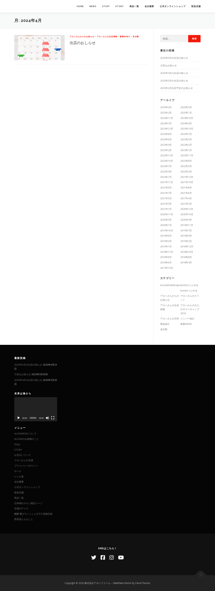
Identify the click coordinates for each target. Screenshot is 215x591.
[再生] (18, 418)
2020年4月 (186, 219)
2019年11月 (186, 225)
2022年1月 (166, 176)
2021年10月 (186, 182)
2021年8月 (186, 187)
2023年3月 (186, 144)
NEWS (92, 6)
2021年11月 (166, 182)
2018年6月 (166, 262)
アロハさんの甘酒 (23, 460)
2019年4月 (186, 235)
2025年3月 (186, 107)
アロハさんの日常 (169, 318)
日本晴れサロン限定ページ (28, 503)
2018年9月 (166, 257)
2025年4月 (166, 107)
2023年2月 (166, 150)
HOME (80, 6)
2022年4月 (166, 171)
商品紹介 (165, 323)
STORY (119, 6)
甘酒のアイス (21, 508)
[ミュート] (47, 418)
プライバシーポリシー (26, 465)
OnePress (118, 583)
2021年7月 (166, 192)
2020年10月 (186, 214)
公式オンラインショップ (173, 6)
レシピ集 (19, 476)
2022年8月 (186, 160)
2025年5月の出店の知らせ (174, 57)
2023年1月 (186, 150)
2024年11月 (166, 118)
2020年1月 (166, 225)
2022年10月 (166, 160)
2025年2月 (166, 112)
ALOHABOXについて (25, 433)
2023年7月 (186, 134)
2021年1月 (166, 208)
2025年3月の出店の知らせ (174, 80)
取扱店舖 (196, 6)
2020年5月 (166, 219)
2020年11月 (166, 214)
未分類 (136, 36)
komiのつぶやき (189, 290)
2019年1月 (166, 246)
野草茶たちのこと (23, 519)
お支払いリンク (22, 454)
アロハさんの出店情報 (107, 36)
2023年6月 (166, 139)
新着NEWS (125, 36)
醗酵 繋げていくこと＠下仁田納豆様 (33, 513)
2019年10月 (166, 230)
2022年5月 (186, 166)
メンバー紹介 (187, 318)
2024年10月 (186, 118)
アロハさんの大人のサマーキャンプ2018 (189, 309)
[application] (35, 409)
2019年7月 (186, 230)
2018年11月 (166, 251)
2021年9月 (166, 187)
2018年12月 (186, 246)
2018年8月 (186, 257)
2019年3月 (166, 241)
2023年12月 (166, 128)
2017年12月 (166, 267)
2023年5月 (186, 139)
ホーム (17, 471)
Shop (17, 444)
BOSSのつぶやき (189, 285)
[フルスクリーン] (52, 418)
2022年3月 (186, 171)
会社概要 (149, 6)
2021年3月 (166, 203)
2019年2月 (186, 241)
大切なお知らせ (168, 65)
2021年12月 (186, 176)
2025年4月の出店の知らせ (174, 73)
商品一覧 (134, 6)
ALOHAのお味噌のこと (26, 438)
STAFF (106, 6)
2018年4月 (186, 262)
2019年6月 (166, 235)
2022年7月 (166, 166)
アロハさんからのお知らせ (82, 36)
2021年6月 (186, 192)
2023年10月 (186, 128)
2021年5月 (166, 198)
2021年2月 (186, 203)
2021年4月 (186, 198)
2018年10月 (186, 251)
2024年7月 (166, 123)
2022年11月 (186, 155)
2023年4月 (166, 144)
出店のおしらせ (83, 42)
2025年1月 (186, 112)
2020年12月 (186, 208)
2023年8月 (166, 134)
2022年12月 (166, 155)
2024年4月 (186, 123)
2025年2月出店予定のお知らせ (176, 88)
